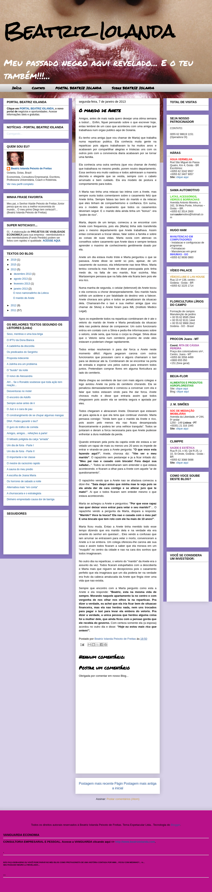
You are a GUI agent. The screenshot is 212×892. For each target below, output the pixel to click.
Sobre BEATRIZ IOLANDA (133, 88)
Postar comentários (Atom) (123, 799)
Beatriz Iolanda (89, 31)
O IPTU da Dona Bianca (20, 340)
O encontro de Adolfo (19, 397)
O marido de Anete (23, 298)
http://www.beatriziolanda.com (135, 841)
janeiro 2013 (21, 288)
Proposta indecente (18, 358)
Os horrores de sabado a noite (24, 481)
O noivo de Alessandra (19, 376)
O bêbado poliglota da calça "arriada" (28, 439)
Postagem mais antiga (140, 783)
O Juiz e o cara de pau (19, 409)
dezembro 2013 (23, 273)
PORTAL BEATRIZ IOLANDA (78, 88)
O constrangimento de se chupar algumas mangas (35, 415)
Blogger (175, 824)
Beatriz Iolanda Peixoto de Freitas (31, 168)
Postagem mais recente (96, 783)
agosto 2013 (21, 278)
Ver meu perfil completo (20, 184)
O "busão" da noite (17, 370)
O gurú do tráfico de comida (22, 427)
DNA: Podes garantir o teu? (22, 421)
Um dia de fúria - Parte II (21, 451)
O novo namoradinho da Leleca (31, 292)
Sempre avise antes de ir (21, 403)
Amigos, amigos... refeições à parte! (27, 433)
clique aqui (182, 177)
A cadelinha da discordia (20, 346)
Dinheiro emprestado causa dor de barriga (30, 499)
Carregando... (14, 133)
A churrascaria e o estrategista (24, 493)
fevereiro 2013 (22, 283)
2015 (14, 264)
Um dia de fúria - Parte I (20, 445)
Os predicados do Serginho (22, 352)
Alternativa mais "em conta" (22, 487)
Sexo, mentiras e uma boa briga (25, 334)
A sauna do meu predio (20, 469)
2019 (14, 259)
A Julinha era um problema (22, 364)
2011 (14, 310)
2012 (14, 305)
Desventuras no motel (19, 391)
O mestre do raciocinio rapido (23, 463)
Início (16, 88)
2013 (14, 269)
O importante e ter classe (21, 457)
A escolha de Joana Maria (21, 475)
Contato (38, 88)
